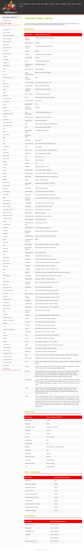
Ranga (4, 269)
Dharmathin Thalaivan (7, 98)
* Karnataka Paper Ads (7, 353)
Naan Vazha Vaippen (7, 212)
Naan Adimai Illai (6, 203)
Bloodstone (5, 83)
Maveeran (5, 179)
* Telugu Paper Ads (7, 347)
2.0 (3, 26)
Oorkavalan (5, 227)
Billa (4, 80)
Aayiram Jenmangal (7, 38)
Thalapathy (5, 296)
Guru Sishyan (6, 119)
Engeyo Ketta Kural (7, 110)
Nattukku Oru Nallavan (7, 215)
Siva (4, 272)
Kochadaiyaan (6, 152)
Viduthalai (5, 341)
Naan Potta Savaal (7, 206)
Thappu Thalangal (6, 308)
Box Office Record (6, 20)
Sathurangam (5, 284)
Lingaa (4, 167)
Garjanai (4, 116)
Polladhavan (5, 248)
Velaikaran (5, 335)
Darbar (4, 92)
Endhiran (5, 107)
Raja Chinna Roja (6, 263)
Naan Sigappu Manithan (8, 209)
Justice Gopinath (6, 134)
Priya (4, 254)
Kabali (4, 143)
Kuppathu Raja (6, 158)
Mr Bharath (5, 188)
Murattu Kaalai (6, 194)
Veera (4, 332)
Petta (4, 245)
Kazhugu (5, 149)
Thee (4, 311)
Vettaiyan (5, 338)
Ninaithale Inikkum (6, 224)
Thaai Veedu (5, 293)
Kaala (4, 137)
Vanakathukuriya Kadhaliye (8, 329)
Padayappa (5, 230)
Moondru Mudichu (6, 182)
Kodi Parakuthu (6, 155)
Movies (21, 6)
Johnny (4, 131)
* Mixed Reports (6, 368)
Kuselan (4, 161)
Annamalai (5, 50)
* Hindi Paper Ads (6, 344)
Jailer (4, 128)
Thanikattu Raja (6, 305)
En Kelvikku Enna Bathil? (8, 113)
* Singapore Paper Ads (7, 359)
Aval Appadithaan (6, 65)
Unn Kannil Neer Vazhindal (8, 320)
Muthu (4, 197)
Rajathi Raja (5, 266)
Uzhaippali (5, 323)
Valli (4, 326)
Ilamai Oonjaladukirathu (8, 122)
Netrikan (4, 221)
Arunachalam (5, 59)
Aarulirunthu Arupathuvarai (8, 35)
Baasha (4, 68)
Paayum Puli (5, 242)
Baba (4, 71)
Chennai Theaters (7, 23)
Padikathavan (6, 233)
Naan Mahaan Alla (6, 200)
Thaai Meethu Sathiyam (8, 290)
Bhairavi (4, 74)
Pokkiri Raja (5, 251)
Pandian (4, 239)
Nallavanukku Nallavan (7, 218)
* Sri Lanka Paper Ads (7, 356)
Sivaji (4, 278)
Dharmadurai (5, 95)
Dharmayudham (6, 101)
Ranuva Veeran (6, 260)
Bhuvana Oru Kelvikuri (7, 77)
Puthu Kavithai (6, 257)
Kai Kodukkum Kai (6, 146)
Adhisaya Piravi (6, 62)
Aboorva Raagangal (7, 41)
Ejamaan (5, 104)
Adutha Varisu (6, 44)
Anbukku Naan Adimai (7, 47)
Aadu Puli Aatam (6, 32)
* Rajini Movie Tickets (7, 362)
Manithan (5, 170)
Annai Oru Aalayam (7, 53)
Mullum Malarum (6, 191)
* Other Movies (6, 365)
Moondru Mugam (6, 185)
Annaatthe (5, 56)
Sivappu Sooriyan (6, 275)
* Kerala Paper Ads (7, 350)
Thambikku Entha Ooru (7, 299)
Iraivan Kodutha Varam (7, 125)
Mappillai (5, 176)
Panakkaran (5, 236)
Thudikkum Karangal (7, 317)
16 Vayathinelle (6, 29)
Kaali (4, 140)
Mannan (4, 173)
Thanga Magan (6, 302)
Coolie (4, 89)
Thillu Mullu (5, 314)
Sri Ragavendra (6, 281)
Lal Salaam (5, 164)
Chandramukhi (6, 86)
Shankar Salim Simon (7, 287)
